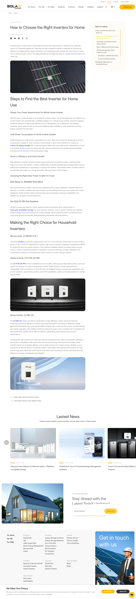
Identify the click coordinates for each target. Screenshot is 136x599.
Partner (81, 7)
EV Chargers (49, 551)
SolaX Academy (29, 569)
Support (100, 7)
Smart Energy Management (33, 546)
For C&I (41, 7)
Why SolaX (27, 578)
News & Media (72, 561)
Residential (27, 538)
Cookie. (49, 594)
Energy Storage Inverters (54, 538)
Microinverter (28, 548)
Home (10, 13)
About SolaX (125, 2)
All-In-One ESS (50, 543)
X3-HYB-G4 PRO (19, 264)
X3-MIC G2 (17, 321)
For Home (31, 7)
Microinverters (50, 548)
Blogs (109, 2)
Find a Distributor (73, 543)
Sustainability (28, 581)
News (103, 2)
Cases (25, 551)
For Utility (51, 7)
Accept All (108, 591)
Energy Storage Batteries (54, 540)
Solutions (61, 7)
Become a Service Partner (32, 563)
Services (48, 561)
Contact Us (127, 7)
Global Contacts (51, 569)
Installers (90, 7)
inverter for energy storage (20, 145)
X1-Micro (21, 242)
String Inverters (50, 546)
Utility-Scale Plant (29, 543)
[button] (129, 442)
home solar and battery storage (21, 210)
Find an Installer (72, 540)
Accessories (49, 554)
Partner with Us (72, 538)
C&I (24, 540)
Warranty (48, 566)
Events (116, 2)
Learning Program (30, 566)
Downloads (49, 563)
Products (71, 7)
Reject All (123, 591)
